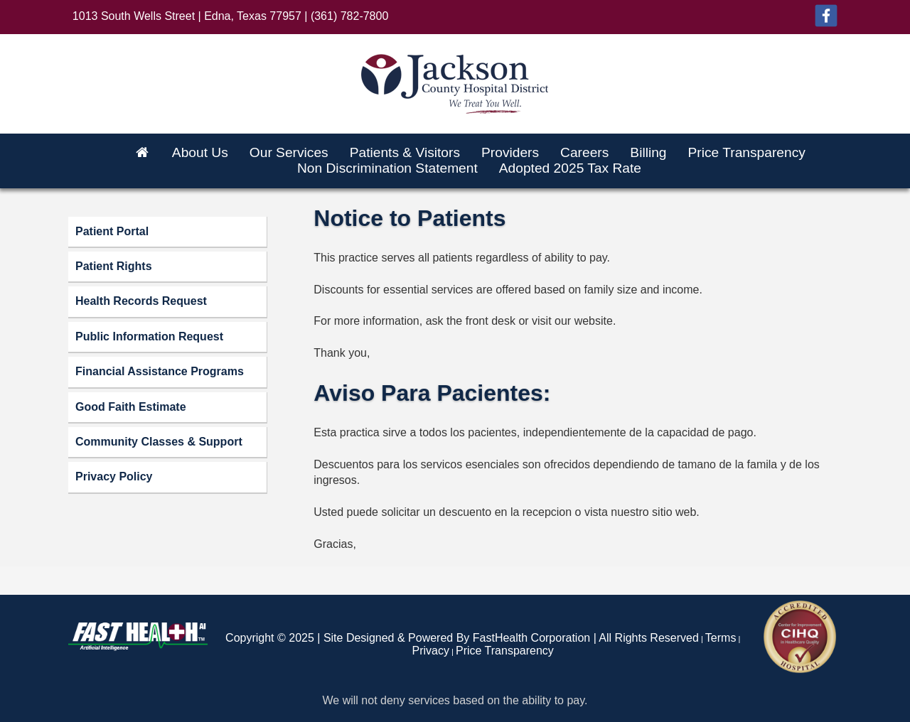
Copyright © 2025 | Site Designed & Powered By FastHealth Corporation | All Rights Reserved (462, 638)
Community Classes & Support (158, 442)
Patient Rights (113, 266)
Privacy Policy (114, 476)
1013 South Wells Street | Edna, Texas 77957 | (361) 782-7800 (230, 16)
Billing (648, 152)
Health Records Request (141, 301)
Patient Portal (112, 231)
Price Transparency (746, 152)
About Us (200, 152)
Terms (721, 638)
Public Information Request (149, 336)
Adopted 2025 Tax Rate (570, 168)
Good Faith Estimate (130, 407)
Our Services (289, 152)
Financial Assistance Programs (159, 371)
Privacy (430, 651)
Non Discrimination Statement (387, 168)
